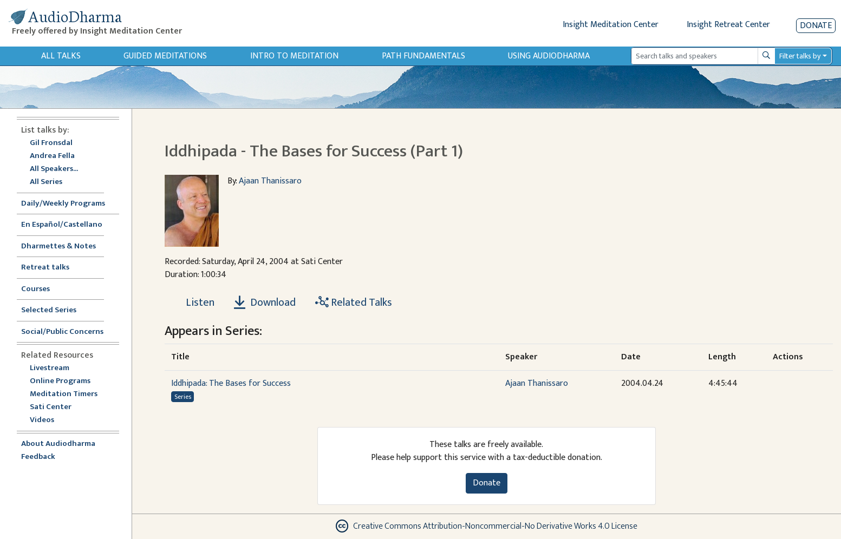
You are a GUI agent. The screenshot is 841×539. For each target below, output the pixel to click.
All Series (46, 182)
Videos (48, 420)
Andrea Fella (52, 156)
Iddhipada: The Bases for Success (231, 383)
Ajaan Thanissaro (270, 181)
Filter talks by (799, 56)
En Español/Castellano (61, 225)
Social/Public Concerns (62, 332)
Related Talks (353, 302)
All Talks (61, 56)
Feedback (38, 457)
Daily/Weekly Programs (68, 204)
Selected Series (55, 310)
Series (182, 396)
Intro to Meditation (294, 56)
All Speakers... (54, 169)
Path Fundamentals (423, 56)
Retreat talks (45, 267)
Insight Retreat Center (728, 24)
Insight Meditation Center (611, 24)
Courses (35, 289)
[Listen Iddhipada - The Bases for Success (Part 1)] (194, 302)
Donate (816, 25)
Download (265, 302)
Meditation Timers (63, 394)
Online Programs (60, 381)
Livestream (49, 368)
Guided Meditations (165, 56)
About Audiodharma (58, 444)
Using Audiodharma (549, 56)
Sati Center (50, 407)
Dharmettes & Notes (58, 246)
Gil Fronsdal (51, 143)
